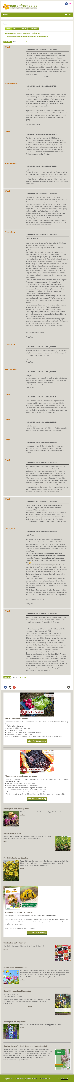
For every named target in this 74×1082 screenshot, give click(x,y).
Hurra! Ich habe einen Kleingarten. (17, 991)
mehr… (22, 815)
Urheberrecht (32, 1079)
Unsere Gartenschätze (12, 833)
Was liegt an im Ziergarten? (14, 1021)
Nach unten (7, 41)
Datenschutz (19, 1079)
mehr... (5, 1063)
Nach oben (7, 677)
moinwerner (11, 83)
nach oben (64, 1079)
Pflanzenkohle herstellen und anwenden (21, 776)
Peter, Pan (10, 232)
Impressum (8, 1079)
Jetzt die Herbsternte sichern (16, 718)
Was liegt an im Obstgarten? (14, 943)
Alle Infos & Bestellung (37, 933)
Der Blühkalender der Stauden (15, 858)
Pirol (7, 47)
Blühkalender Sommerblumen (15, 967)
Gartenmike (10, 163)
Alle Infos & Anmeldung (37, 741)
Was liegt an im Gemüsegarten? (16, 809)
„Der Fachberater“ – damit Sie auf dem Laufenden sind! (25, 1046)
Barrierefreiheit (45, 1079)
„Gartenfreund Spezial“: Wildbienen (19, 912)
